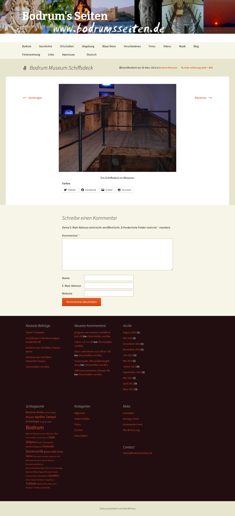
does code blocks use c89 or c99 (92, 351)
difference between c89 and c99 (92, 370)
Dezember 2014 (131, 343)
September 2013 (132, 372)
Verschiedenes (132, 46)
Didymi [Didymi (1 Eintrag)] (39, 442)
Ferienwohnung (31, 54)
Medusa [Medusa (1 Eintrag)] (51, 460)
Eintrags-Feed (130, 418)
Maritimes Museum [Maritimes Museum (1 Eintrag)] (34, 460)
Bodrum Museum (168, 67)
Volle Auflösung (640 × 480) (198, 67)
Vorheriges (32, 97)
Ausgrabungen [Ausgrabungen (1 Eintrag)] (46, 422)
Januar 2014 (129, 366)
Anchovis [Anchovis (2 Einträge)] (31, 412)
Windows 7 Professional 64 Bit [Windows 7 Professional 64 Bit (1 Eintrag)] (38, 487)
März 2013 (128, 389)
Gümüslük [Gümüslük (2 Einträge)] (48, 446)
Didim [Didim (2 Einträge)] (52, 437)
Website (67, 293)
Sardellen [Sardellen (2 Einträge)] (53, 475)
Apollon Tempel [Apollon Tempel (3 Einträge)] (45, 417)
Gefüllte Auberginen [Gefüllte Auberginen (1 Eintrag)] (34, 446)
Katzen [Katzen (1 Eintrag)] (45, 456)
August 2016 (129, 332)
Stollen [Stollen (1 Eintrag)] (34, 480)
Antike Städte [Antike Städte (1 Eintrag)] (50, 412)
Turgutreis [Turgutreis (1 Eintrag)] (49, 480)
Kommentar (70, 235)
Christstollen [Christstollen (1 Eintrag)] (31, 437)
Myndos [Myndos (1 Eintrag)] (29, 472)
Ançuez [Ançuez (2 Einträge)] (30, 417)
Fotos (152, 46)
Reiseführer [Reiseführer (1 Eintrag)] (43, 476)
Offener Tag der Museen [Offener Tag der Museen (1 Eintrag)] (42, 472)
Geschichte (45, 46)
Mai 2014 (127, 360)
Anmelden (128, 413)
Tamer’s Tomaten (35, 332)
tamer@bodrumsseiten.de (137, 453)
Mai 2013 (127, 377)
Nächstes (204, 97)
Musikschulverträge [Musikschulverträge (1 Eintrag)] (54, 468)
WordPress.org (131, 430)
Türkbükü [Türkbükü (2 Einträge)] (31, 483)
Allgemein (79, 413)
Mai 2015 (127, 338)
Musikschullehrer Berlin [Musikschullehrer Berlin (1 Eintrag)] (36, 468)
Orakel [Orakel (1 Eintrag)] (55, 472)
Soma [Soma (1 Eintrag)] (28, 480)
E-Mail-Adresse (71, 286)
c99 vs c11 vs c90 (83, 342)
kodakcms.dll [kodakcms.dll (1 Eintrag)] (54, 456)
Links (51, 54)
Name (66, 278)
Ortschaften (67, 46)
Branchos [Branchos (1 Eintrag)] (50, 433)
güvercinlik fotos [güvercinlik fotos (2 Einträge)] (53, 451)
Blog (196, 46)
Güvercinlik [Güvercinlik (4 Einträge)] (34, 451)
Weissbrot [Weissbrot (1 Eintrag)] (52, 484)
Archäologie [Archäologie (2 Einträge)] (32, 421)
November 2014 (131, 349)
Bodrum (26, 46)
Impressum (68, 54)
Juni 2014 (128, 355)
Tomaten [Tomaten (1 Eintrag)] (40, 480)
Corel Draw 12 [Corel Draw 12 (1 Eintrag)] (42, 437)
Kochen (78, 430)
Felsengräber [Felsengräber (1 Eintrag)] (48, 442)
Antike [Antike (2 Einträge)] (40, 412)
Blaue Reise (109, 46)
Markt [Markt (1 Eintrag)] (44, 460)
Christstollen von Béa (37, 366)
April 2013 (128, 383)
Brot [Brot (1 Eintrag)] (56, 433)
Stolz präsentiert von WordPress (118, 508)
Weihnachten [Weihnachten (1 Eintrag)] (42, 484)
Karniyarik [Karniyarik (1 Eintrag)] (37, 456)
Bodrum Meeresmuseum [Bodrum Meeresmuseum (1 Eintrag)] (36, 433)
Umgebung (88, 46)
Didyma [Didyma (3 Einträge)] (31, 442)
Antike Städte (81, 418)
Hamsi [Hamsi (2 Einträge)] (29, 456)
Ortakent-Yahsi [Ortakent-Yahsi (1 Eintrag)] (32, 476)
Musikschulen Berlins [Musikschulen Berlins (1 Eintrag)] (35, 464)
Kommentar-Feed (132, 424)
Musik (182, 46)
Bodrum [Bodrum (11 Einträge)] (35, 427)
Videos (167, 46)
